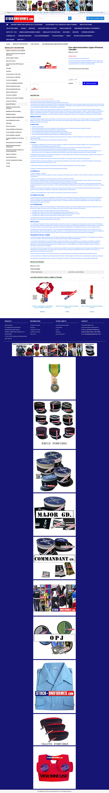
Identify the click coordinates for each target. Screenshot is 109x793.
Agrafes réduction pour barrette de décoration (15, 54)
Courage (8, 68)
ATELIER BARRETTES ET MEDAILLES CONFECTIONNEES (61, 24)
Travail (8, 163)
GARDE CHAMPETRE (65, 28)
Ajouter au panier (90, 83)
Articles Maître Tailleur (12, 58)
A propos (32, 327)
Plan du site (33, 334)
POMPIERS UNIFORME (87, 32)
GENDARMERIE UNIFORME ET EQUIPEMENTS (87, 28)
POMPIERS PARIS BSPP (24, 36)
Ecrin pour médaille (11, 95)
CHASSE (23, 28)
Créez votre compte (98, 12)
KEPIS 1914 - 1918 (11, 32)
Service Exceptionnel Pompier (14, 160)
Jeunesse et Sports (11, 101)
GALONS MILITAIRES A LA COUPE (47, 28)
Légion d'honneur (11, 104)
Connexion (88, 12)
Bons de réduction (60, 334)
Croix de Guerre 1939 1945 (13, 77)
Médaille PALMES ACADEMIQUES (15, 117)
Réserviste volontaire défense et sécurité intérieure (15, 150)
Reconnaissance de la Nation (14, 142)
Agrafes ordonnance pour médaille (15, 50)
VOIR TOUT (20, 39)
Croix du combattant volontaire (14, 83)
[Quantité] (76, 83)
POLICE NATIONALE (57, 36)
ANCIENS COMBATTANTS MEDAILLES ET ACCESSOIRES (26, 24)
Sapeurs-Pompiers (11, 154)
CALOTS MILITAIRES (12, 28)
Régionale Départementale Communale (13, 146)
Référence (71, 52)
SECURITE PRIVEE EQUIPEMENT (83, 36)
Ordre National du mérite (13, 120)
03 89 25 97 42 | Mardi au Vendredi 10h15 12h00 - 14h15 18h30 (27, 12)
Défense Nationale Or (12, 92)
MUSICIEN (75, 32)
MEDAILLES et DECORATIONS (51, 32)
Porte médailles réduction (13, 135)
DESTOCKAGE (10, 39)
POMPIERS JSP (10, 36)
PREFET (68, 36)
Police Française (10, 126)
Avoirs (57, 329)
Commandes (59, 327)
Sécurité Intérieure (11, 157)
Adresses (58, 331)
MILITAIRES (66, 32)
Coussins (8, 71)
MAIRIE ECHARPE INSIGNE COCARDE (29, 32)
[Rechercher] (54, 18)
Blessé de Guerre (11, 61)
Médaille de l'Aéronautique (13, 111)
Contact (84, 321)
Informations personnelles (62, 325)
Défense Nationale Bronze (13, 89)
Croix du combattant (11, 80)
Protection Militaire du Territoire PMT (15, 139)
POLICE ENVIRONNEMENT (42, 36)
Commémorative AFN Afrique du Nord (15, 64)
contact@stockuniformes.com (56, 12)
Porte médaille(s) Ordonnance (14, 129)
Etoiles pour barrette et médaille (14, 98)
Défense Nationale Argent (13, 86)
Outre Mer (9, 123)
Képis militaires (8, 325)
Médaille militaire (11, 114)
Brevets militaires (86, 24)
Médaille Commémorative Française (13, 107)
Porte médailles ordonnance (14, 132)
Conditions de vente (35, 325)
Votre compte (61, 321)
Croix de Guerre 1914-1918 (13, 74)
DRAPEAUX (32, 28)
